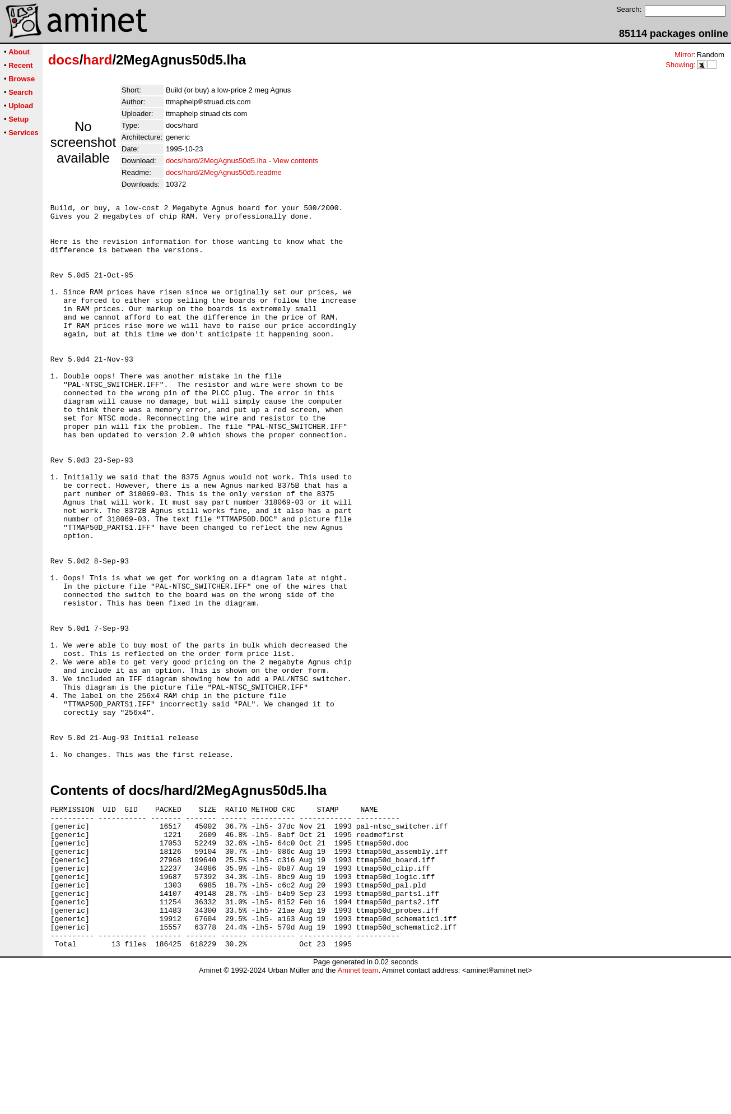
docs (64, 59)
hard (97, 59)
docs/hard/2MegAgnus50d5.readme (224, 172)
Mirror (683, 54)
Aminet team (357, 1110)
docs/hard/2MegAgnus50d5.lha (216, 160)
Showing (679, 65)
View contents (296, 160)
